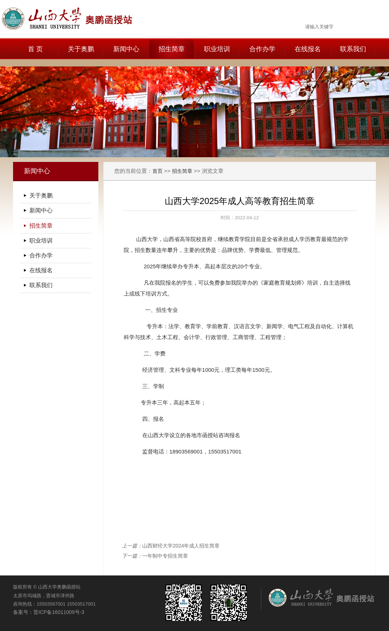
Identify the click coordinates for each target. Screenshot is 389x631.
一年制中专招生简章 (165, 556)
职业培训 (217, 49)
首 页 (35, 49)
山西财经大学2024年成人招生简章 (181, 546)
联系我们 (353, 49)
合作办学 (262, 49)
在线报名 (308, 49)
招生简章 (172, 49)
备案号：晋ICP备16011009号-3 (48, 612)
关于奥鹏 (81, 49)
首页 (157, 171)
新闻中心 (126, 49)
